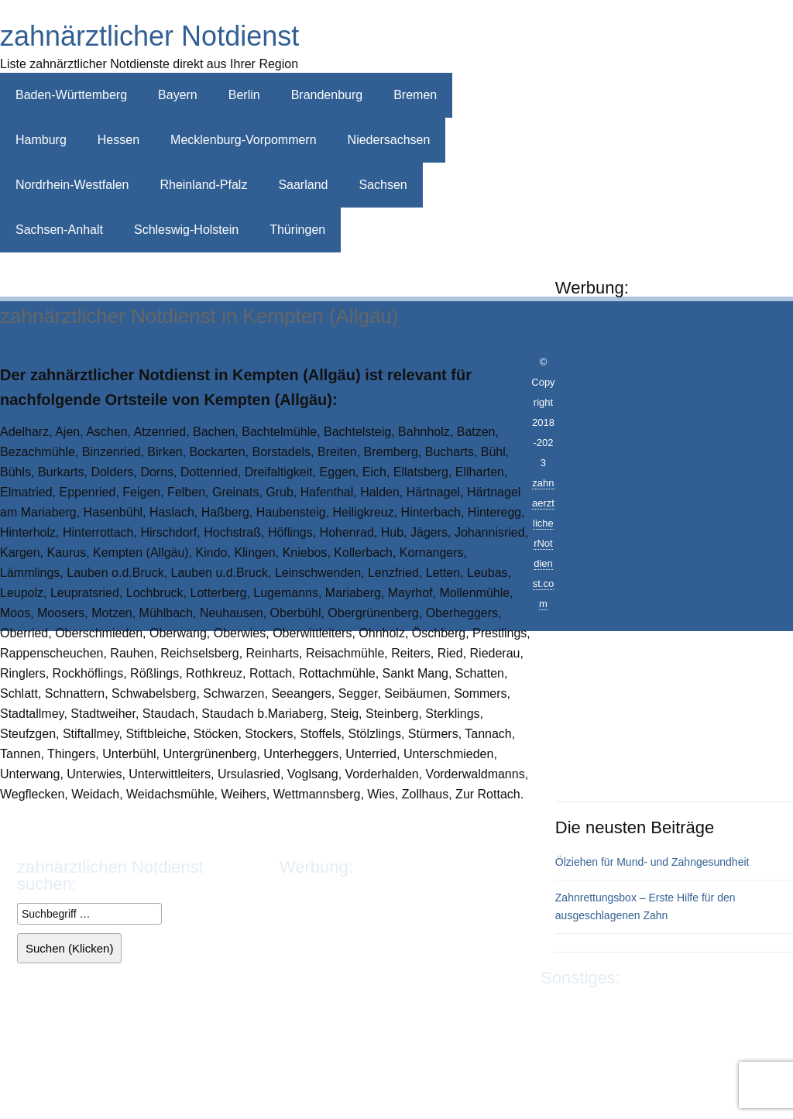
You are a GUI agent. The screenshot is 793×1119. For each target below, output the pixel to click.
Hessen (118, 139)
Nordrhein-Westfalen (72, 184)
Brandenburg (327, 94)
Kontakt (712, 1006)
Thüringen (297, 229)
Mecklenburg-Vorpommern (243, 139)
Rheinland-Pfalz (203, 184)
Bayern (177, 94)
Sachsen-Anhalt (59, 229)
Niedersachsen (389, 139)
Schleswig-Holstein (186, 229)
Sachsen (383, 184)
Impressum (571, 1006)
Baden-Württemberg (71, 94)
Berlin (244, 94)
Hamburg (41, 139)
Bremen (415, 94)
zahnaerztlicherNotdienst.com (543, 543)
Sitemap (563, 1026)
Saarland (303, 184)
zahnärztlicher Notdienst (149, 36)
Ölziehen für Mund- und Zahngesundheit (652, 862)
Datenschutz (646, 1006)
